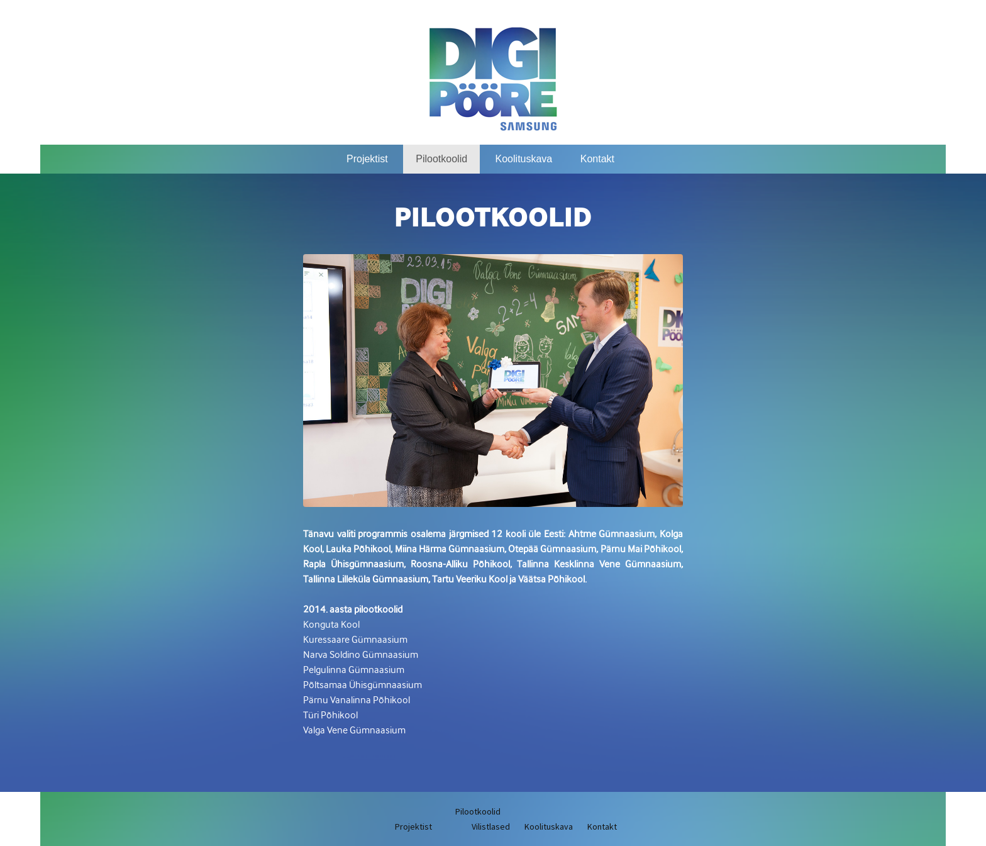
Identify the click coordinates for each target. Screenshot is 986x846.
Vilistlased (491, 826)
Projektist (367, 158)
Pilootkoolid (441, 158)
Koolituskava (524, 158)
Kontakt (597, 158)
